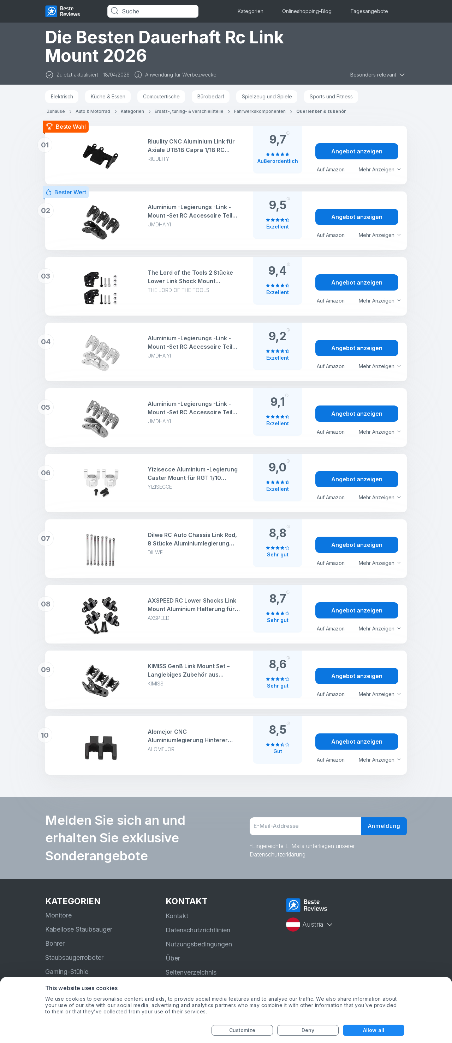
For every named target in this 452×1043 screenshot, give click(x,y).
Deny (308, 1030)
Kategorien (250, 11)
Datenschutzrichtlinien (198, 930)
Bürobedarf (210, 96)
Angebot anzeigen (356, 151)
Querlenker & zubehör (321, 111)
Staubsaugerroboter (74, 957)
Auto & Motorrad (93, 111)
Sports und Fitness (331, 96)
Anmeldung (383, 826)
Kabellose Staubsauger (78, 929)
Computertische (161, 96)
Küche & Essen (108, 96)
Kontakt (177, 916)
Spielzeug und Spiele (267, 96)
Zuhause (56, 111)
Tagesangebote (369, 11)
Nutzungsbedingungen (199, 944)
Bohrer (55, 943)
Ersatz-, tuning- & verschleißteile (189, 111)
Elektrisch (62, 96)
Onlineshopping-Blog (307, 11)
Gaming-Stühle (66, 971)
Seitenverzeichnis (191, 972)
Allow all (373, 1030)
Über (173, 958)
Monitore (58, 915)
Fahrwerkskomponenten (260, 111)
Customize (242, 1030)
